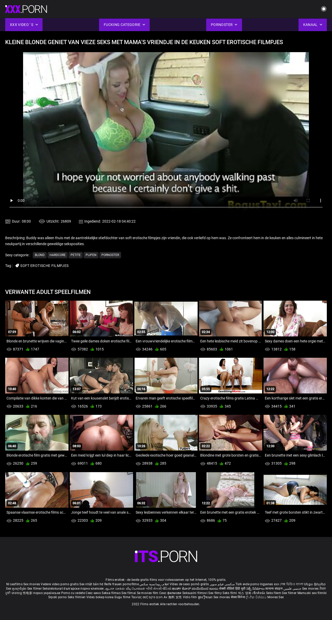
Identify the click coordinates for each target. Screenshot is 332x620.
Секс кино (94, 593)
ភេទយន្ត (17, 593)
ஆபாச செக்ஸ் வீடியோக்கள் (125, 588)
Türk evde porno (247, 584)
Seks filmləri (77, 597)
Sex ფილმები (16, 588)
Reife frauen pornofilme (121, 584)
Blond (40, 255)
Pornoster (110, 255)
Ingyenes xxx (269, 584)
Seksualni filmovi (195, 593)
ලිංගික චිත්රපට (256, 597)
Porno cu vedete (73, 593)
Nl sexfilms (14, 584)
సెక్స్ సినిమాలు (255, 588)
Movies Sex (275, 597)
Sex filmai (129, 593)
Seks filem (274, 593)
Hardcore (58, 255)
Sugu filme (122, 597)
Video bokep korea (100, 597)
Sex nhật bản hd (91, 584)
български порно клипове (83, 588)
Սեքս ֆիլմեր (315, 584)
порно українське (46, 593)
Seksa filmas (111, 593)
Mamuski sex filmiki (312, 593)
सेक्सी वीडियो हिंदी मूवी (232, 588)
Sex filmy (215, 593)
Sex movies (32, 584)
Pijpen (91, 255)
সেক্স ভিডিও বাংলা (291, 584)
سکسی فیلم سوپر (222, 584)
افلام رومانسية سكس (154, 584)
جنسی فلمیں (292, 588)
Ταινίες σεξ (140, 597)
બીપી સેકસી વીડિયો (158, 588)
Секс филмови (170, 593)
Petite (76, 255)
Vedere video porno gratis (60, 584)
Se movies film (148, 593)
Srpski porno (57, 597)
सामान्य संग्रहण (274, 588)
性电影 (28, 593)
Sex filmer (35, 588)
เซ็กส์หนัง (259, 593)
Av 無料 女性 (173, 597)
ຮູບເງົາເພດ (205, 597)
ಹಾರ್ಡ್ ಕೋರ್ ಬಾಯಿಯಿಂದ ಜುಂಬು (195, 588)
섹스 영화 (245, 593)
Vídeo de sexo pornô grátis (189, 584)
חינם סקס (156, 597)
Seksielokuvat (53, 588)
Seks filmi (230, 593)
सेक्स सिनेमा (238, 597)
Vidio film (190, 597)
